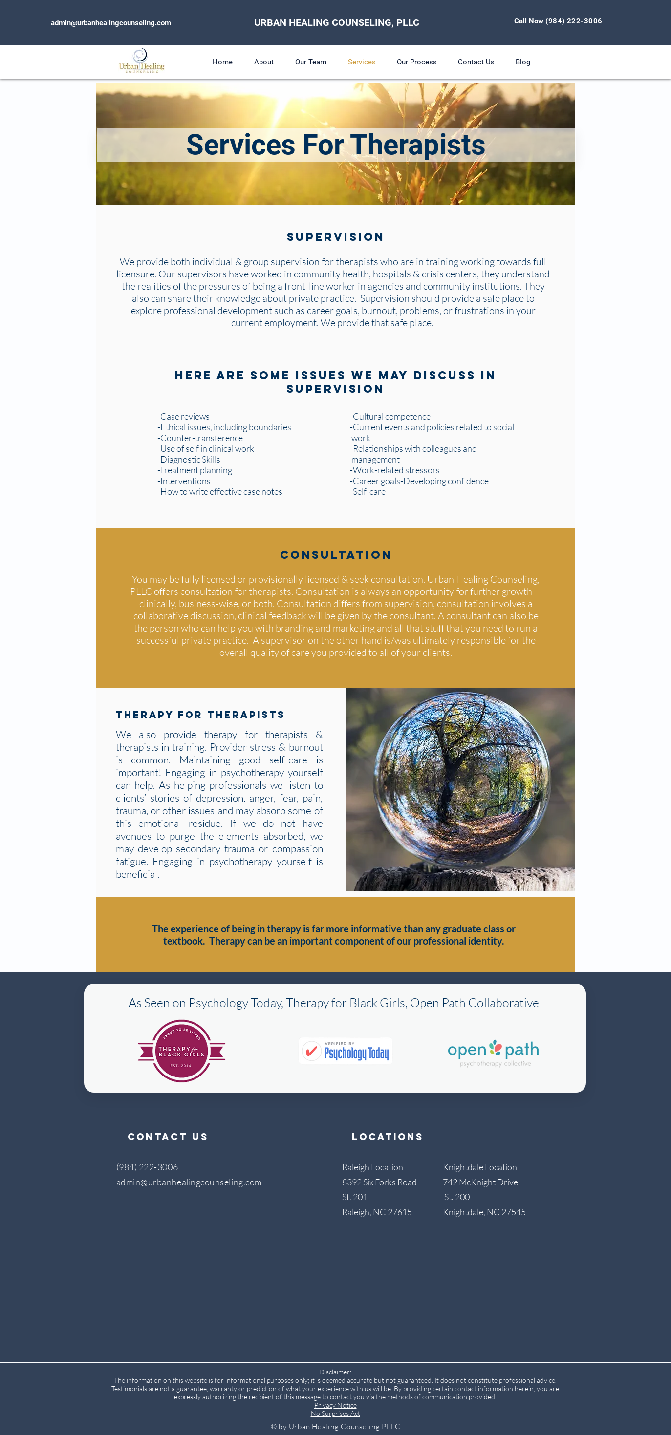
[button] (263, 62)
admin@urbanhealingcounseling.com (189, 1182)
